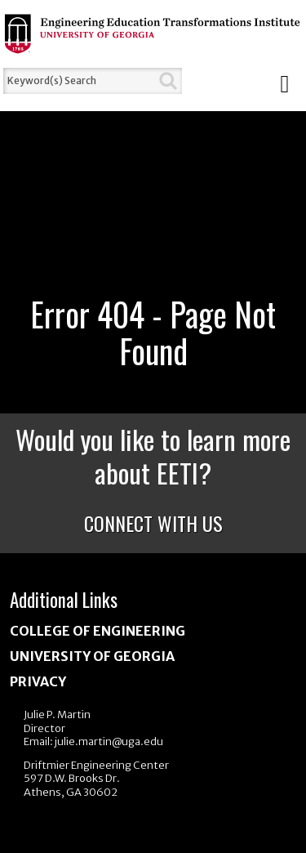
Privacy (38, 681)
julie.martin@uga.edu (109, 741)
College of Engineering (97, 631)
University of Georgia (92, 656)
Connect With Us (153, 523)
